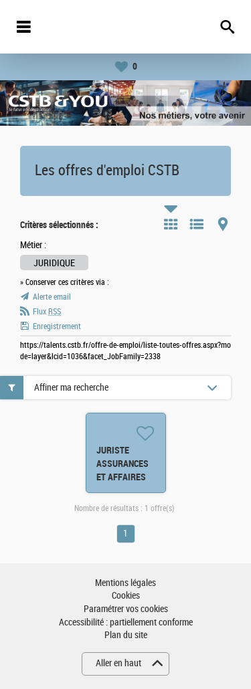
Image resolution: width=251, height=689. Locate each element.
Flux (47, 311)
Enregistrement (57, 326)
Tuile (171, 224)
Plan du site (125, 635)
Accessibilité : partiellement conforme (126, 622)
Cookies (126, 595)
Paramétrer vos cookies (126, 609)
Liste (197, 224)
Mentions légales (125, 583)
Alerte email (52, 297)
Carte (223, 224)
